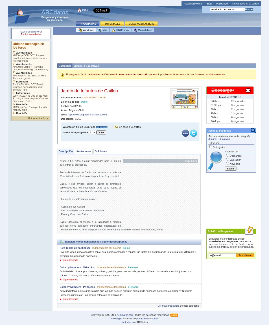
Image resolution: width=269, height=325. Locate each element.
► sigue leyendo (69, 260)
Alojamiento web (193, 3)
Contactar (126, 322)
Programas (48, 17)
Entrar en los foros (38, 118)
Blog (209, 3)
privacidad (142, 318)
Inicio (85, 10)
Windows (86, 30)
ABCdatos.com (125, 315)
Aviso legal (116, 318)
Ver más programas (168, 305)
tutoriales (62, 17)
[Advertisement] (156, 50)
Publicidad (222, 3)
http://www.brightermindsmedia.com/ (87, 114)
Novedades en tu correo (245, 3)
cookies (154, 318)
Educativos (92, 66)
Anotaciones (83, 151)
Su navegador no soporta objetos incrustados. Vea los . (31, 77)
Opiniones (101, 151)
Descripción (66, 151)
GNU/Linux (120, 30)
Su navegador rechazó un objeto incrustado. (30, 33)
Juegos (78, 66)
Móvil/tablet (143, 30)
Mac (102, 30)
